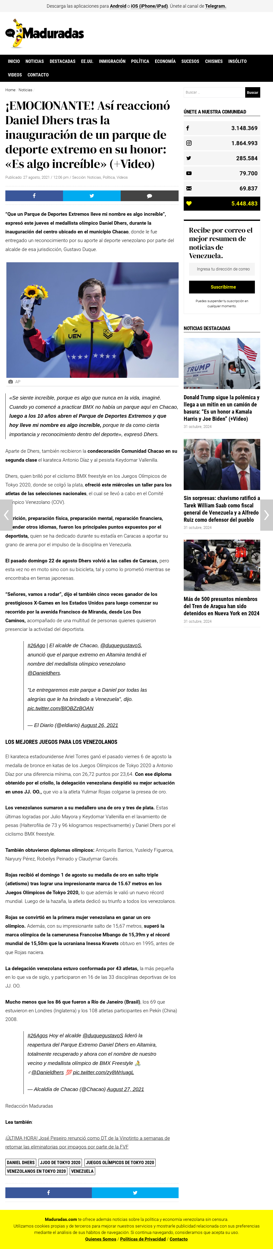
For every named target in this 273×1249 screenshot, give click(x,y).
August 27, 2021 (125, 1089)
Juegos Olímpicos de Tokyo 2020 (120, 1162)
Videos (15, 74)
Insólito (237, 61)
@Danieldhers (44, 673)
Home (10, 90)
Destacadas (63, 61)
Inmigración (112, 61)
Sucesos (190, 61)
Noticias (35, 61)
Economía (165, 61)
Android (118, 6)
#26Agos (38, 1035)
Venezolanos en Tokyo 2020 (36, 1171)
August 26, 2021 (99, 725)
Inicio (14, 61)
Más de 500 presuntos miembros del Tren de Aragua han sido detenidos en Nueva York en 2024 (221, 606)
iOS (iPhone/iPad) (149, 6)
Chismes (214, 61)
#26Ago (36, 645)
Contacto (38, 74)
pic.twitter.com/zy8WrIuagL (103, 1072)
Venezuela (82, 1171)
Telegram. (215, 6)
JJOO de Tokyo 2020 (60, 1162)
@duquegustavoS (120, 645)
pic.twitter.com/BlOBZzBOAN (60, 708)
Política (140, 61)
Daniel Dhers (21, 1162)
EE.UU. (87, 61)
